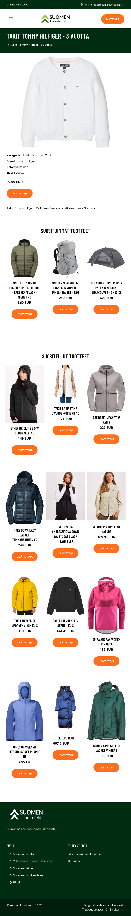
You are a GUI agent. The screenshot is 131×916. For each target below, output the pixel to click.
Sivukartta (116, 909)
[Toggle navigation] (11, 19)
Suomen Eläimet (23, 868)
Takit (48, 155)
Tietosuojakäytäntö (94, 909)
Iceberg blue (66, 738)
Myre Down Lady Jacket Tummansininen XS (24, 535)
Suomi (88, 4)
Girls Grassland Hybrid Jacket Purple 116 (24, 752)
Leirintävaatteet (33, 155)
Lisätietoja (20, 193)
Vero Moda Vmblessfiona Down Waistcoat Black (65, 531)
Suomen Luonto (23, 854)
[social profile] (32, 4)
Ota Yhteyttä (101, 905)
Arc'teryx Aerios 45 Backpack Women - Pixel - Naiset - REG (65, 287)
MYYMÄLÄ (112, 19)
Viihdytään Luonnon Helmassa (32, 861)
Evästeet (117, 905)
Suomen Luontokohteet (28, 875)
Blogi (16, 882)
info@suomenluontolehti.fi (108, 4)
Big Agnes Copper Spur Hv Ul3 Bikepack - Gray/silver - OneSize (106, 287)
